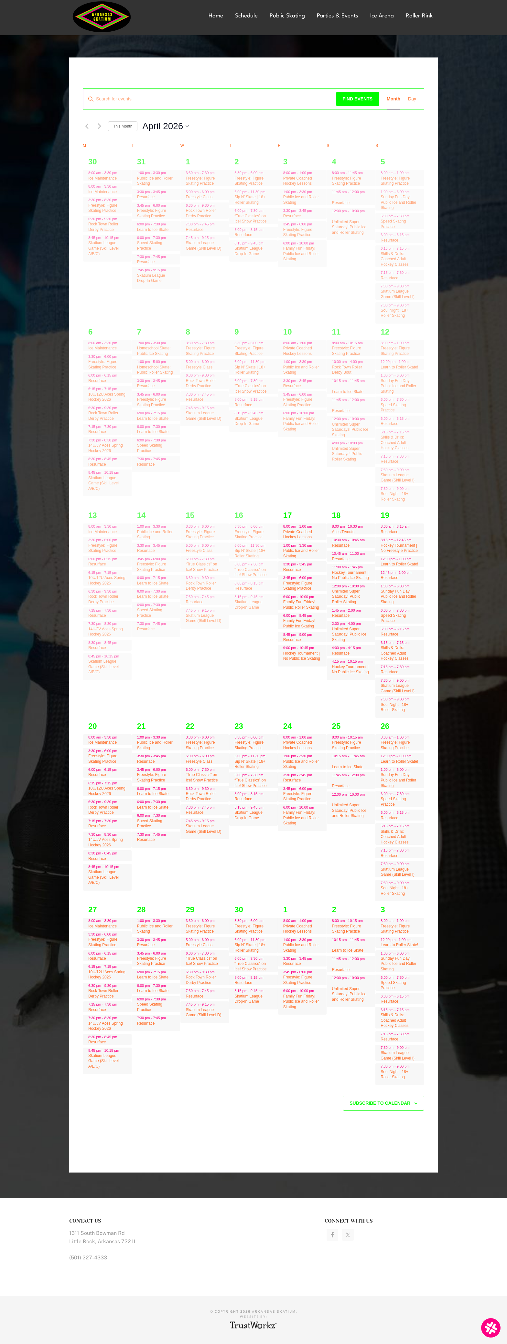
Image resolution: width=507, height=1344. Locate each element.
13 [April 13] (92, 515)
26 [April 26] (385, 726)
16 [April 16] (238, 515)
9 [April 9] (236, 331)
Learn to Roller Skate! (399, 367)
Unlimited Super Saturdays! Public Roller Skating (347, 453)
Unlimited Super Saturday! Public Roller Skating (346, 596)
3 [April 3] (285, 161)
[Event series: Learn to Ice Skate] (169, 224)
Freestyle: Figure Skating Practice (102, 208)
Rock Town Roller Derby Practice (201, 383)
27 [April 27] (92, 909)
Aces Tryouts (343, 532)
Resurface (146, 197)
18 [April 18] (336, 515)
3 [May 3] (383, 909)
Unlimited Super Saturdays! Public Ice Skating (350, 429)
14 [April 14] (141, 515)
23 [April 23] (238, 726)
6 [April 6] (90, 331)
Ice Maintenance (102, 178)
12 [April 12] (385, 331)
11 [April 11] (336, 331)
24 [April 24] (287, 726)
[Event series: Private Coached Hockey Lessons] (315, 173)
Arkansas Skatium (117, 17)
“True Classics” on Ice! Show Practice (250, 219)
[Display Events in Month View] (393, 99)
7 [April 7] (139, 331)
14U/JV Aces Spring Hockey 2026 (105, 448)
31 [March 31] (141, 161)
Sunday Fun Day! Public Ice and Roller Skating (398, 202)
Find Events (358, 98)
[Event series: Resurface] (169, 192)
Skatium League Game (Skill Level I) (398, 294)
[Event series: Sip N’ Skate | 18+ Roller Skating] (268, 192)
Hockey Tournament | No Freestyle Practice (399, 548)
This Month (122, 126)
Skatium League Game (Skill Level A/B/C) (103, 248)
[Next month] (99, 126)
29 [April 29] (190, 909)
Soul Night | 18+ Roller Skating (394, 313)
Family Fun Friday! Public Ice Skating (299, 623)
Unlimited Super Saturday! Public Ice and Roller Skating (349, 227)
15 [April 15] (190, 515)
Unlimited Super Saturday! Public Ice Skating (349, 634)
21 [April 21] (141, 726)
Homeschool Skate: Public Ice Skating (154, 351)
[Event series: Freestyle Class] (218, 192)
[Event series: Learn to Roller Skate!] (415, 362)
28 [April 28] (141, 909)
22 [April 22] (190, 726)
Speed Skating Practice (149, 246)
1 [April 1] (188, 161)
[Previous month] (87, 126)
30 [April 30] (238, 909)
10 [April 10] (287, 331)
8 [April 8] (188, 331)
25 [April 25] (336, 726)
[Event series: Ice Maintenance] (120, 186)
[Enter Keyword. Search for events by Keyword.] (209, 99)
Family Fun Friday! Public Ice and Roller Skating (301, 253)
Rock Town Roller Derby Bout (347, 370)
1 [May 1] (285, 909)
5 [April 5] (383, 161)
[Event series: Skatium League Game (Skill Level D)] (218, 238)
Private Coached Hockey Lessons (297, 181)
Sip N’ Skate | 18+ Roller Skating (249, 370)
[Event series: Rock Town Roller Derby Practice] (120, 219)
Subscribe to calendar (380, 1103)
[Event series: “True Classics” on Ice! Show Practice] (266, 210)
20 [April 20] (92, 726)
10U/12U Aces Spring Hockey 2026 (106, 397)
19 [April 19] (385, 515)
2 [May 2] (334, 909)
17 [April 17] (287, 515)
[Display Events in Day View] (412, 99)
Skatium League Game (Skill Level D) (203, 246)
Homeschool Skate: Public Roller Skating (155, 370)
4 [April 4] (334, 161)
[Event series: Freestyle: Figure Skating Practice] (169, 205)
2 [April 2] (236, 161)
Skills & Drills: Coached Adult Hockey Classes (394, 259)
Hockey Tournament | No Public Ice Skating (301, 656)
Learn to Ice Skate (152, 229)
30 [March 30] (92, 161)
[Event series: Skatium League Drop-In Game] (266, 243)
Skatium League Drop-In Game (151, 278)
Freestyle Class (199, 197)
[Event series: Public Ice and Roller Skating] (169, 173)
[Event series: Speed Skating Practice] (169, 238)
